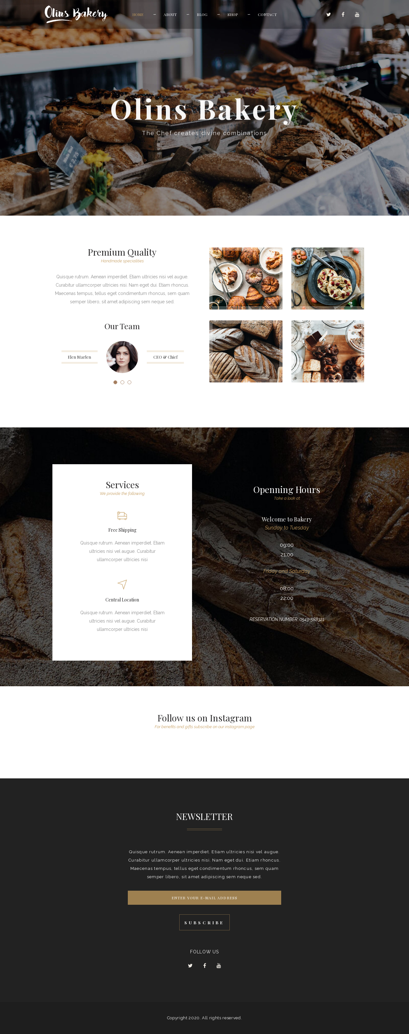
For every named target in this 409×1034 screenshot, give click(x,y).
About (170, 14)
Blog (202, 14)
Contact (267, 14)
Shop (233, 14)
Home (137, 14)
